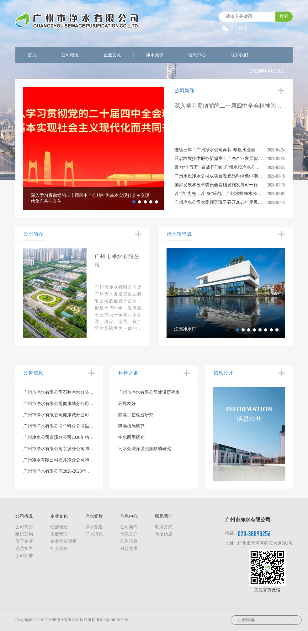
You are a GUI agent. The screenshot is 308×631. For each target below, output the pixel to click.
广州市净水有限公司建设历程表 (149, 392)
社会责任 (59, 548)
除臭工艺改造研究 (135, 415)
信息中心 (197, 55)
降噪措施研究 (131, 426)
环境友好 (127, 403)
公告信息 (129, 541)
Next (169, 148)
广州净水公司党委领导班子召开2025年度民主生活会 (224, 202)
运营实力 (24, 548)
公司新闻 (129, 527)
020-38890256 (254, 533)
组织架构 (24, 534)
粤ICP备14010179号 (112, 620)
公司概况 (70, 55)
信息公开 (129, 534)
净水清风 (94, 534)
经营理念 (59, 527)
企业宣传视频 (63, 541)
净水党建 (94, 527)
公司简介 (24, 527)
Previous (18, 148)
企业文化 (112, 55)
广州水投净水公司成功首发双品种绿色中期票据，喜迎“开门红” (235, 176)
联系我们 (239, 55)
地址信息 (164, 534)
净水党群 (154, 55)
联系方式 (164, 527)
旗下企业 (24, 541)
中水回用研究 (131, 437)
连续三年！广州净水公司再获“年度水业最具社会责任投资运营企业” (239, 149)
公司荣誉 (24, 555)
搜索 (283, 16)
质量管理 (59, 534)
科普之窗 (129, 548)
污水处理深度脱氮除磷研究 (144, 448)
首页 (32, 55)
